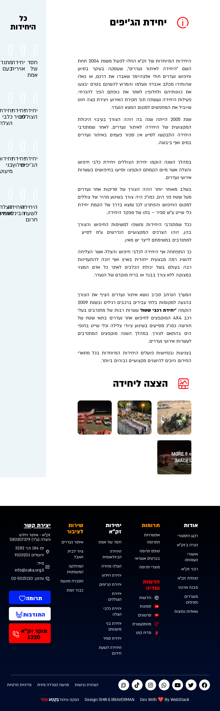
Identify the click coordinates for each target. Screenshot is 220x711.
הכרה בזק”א (187, 545)
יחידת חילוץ (111, 575)
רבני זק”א (189, 569)
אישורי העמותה (191, 557)
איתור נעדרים (72, 542)
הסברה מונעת (71, 581)
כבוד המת (75, 590)
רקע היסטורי (188, 536)
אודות (191, 525)
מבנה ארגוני (188, 587)
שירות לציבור (75, 528)
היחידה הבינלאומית (112, 554)
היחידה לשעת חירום (110, 650)
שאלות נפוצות (186, 611)
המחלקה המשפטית (75, 569)
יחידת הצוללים (114, 596)
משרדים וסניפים (191, 599)
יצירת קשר (37, 525)
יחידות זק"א (113, 528)
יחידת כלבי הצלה (112, 611)
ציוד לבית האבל (75, 554)
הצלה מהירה (111, 566)
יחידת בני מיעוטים (113, 626)
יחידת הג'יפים (110, 584)
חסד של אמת (110, 542)
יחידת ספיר (112, 638)
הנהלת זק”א (188, 578)
